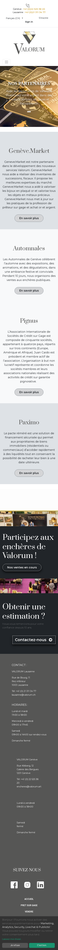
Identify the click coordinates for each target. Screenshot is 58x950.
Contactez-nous (34, 639)
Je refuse (15, 945)
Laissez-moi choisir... (12, 939)
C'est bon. (42, 945)
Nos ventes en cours (22, 567)
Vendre (29, 911)
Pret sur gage (29, 905)
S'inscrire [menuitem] (43, 18)
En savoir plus (29, 218)
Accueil (29, 899)
